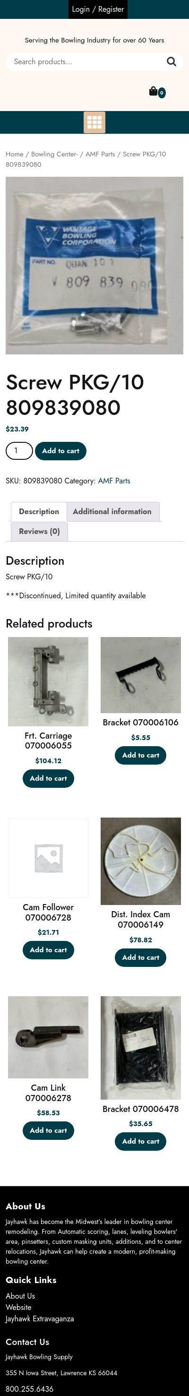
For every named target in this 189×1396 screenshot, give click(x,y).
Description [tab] (39, 511)
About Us (20, 1296)
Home (15, 154)
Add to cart (60, 451)
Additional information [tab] (112, 511)
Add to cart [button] (48, 778)
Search (171, 62)
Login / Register (98, 9)
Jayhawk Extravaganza (40, 1318)
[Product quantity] (19, 451)
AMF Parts (100, 154)
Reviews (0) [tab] (39, 531)
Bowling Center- (54, 154)
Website (19, 1307)
